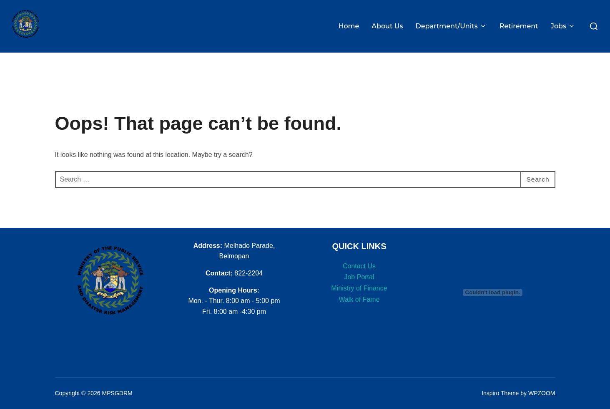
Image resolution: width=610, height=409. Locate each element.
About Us (387, 26)
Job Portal (359, 273)
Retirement (519, 26)
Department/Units (451, 26)
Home (348, 26)
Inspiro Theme (500, 389)
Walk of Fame (359, 295)
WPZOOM (541, 389)
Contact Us (359, 261)
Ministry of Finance (359, 284)
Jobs (563, 26)
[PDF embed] (492, 288)
